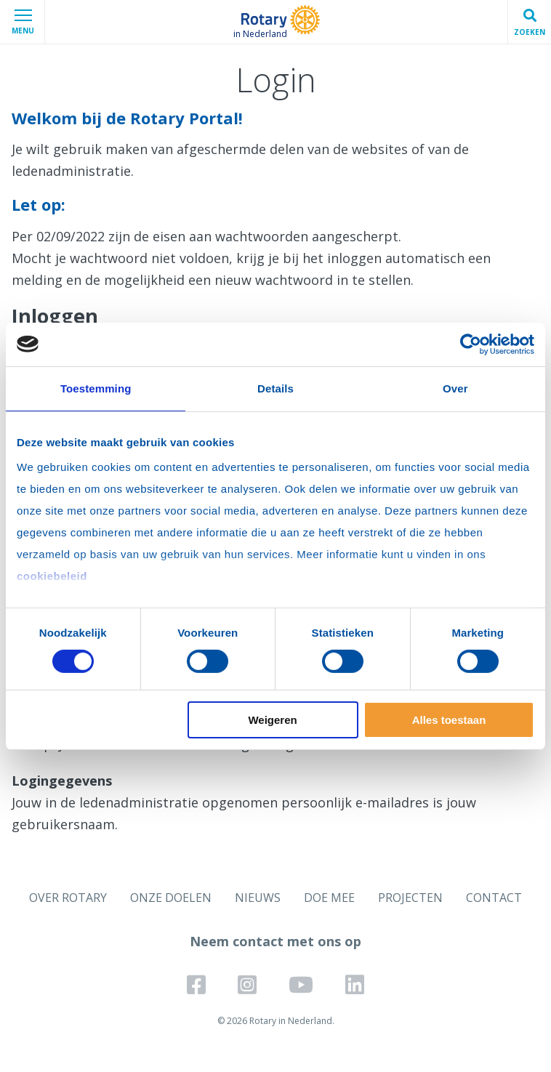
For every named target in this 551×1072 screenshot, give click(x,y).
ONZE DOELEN (171, 898)
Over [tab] (455, 388)
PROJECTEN (410, 898)
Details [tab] (275, 388)
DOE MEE (329, 898)
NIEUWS (258, 898)
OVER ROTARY (68, 898)
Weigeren (272, 720)
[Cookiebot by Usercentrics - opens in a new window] (470, 344)
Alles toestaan (449, 720)
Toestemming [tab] (96, 388)
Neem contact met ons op (275, 941)
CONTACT (494, 898)
